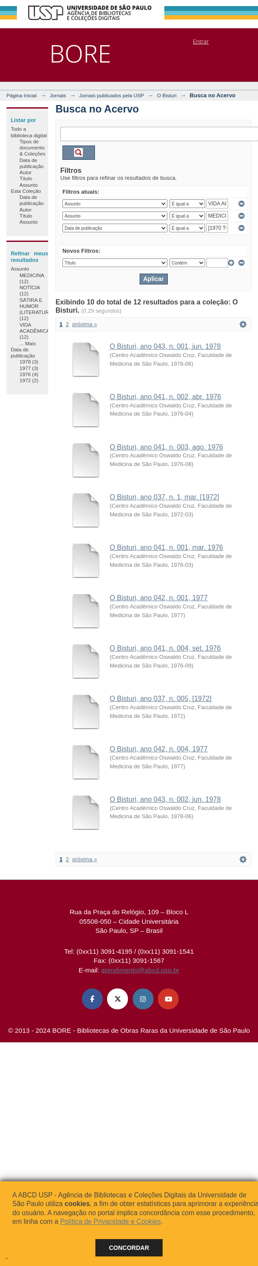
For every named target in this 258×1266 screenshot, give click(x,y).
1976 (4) (29, 374)
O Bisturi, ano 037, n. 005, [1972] (161, 698)
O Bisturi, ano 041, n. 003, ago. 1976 (166, 447)
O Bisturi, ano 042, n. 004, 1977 (159, 749)
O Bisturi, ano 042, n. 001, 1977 (159, 598)
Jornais (58, 95)
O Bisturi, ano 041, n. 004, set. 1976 (165, 648)
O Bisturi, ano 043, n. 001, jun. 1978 (165, 346)
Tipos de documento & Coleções (33, 148)
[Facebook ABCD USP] (92, 998)
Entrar (201, 41)
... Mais (28, 343)
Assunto (29, 185)
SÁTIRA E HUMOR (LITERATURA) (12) (37, 309)
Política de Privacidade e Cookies (110, 1221)
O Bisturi (166, 95)
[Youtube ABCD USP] (168, 998)
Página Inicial (22, 95)
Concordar (129, 1247)
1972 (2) (29, 380)
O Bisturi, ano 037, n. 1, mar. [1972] (164, 497)
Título (26, 178)
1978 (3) (29, 361)
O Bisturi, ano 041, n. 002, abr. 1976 (165, 396)
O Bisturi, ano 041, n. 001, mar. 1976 (166, 547)
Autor (26, 172)
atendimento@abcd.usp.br (140, 970)
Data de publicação (32, 163)
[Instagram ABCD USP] (143, 998)
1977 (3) (29, 368)
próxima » (84, 324)
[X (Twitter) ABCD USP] (117, 998)
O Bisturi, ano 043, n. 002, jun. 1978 (165, 799)
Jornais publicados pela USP (111, 95)
